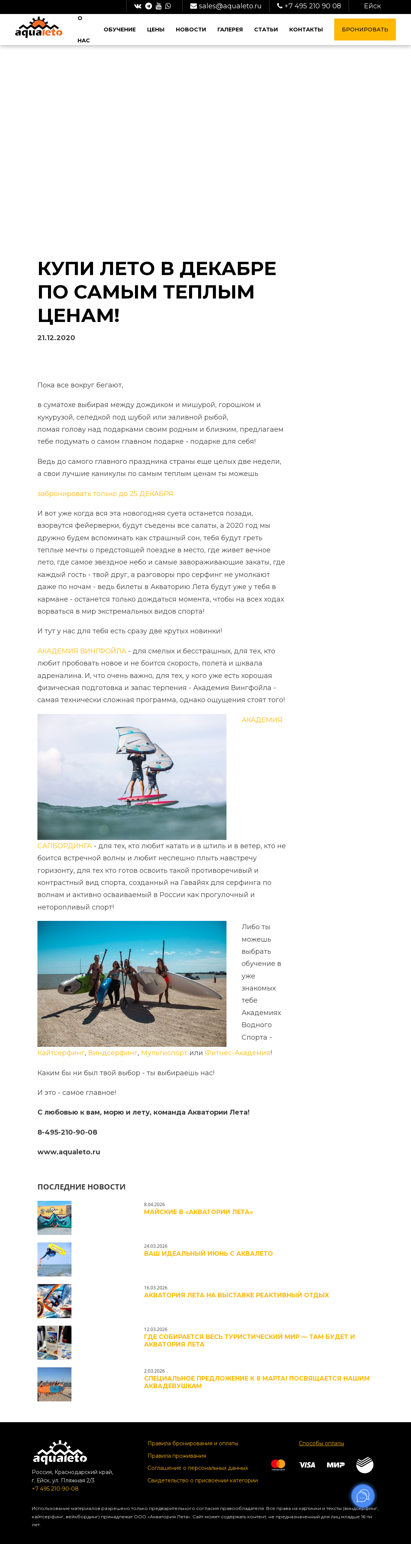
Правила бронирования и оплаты (192, 1443)
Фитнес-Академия (237, 1053)
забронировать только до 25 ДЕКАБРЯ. (105, 494)
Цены (156, 29)
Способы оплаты (321, 1443)
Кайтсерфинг (61, 1053)
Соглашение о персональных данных (197, 1468)
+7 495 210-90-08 (55, 1488)
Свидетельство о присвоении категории (202, 1480)
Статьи (266, 29)
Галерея (230, 29)
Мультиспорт (164, 1053)
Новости (191, 29)
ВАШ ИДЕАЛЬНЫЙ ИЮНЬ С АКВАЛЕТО (208, 1253)
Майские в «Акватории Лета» (198, 1212)
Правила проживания (176, 1455)
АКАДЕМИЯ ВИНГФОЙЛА (81, 651)
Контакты (306, 29)
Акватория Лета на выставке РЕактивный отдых (236, 1295)
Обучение (120, 29)
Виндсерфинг (113, 1053)
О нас (84, 29)
